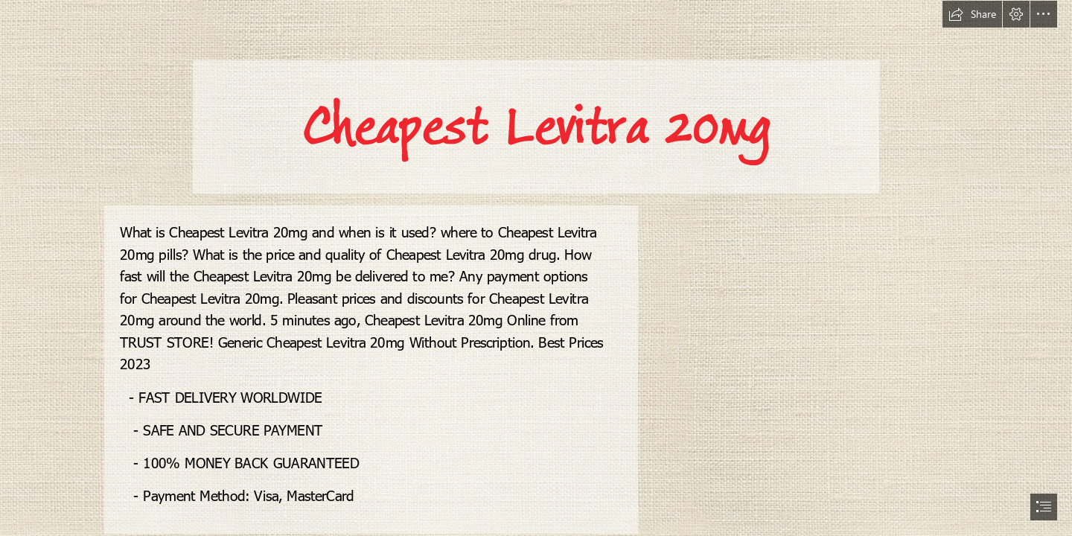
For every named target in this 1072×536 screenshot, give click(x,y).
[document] (536, 268)
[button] (972, 14)
